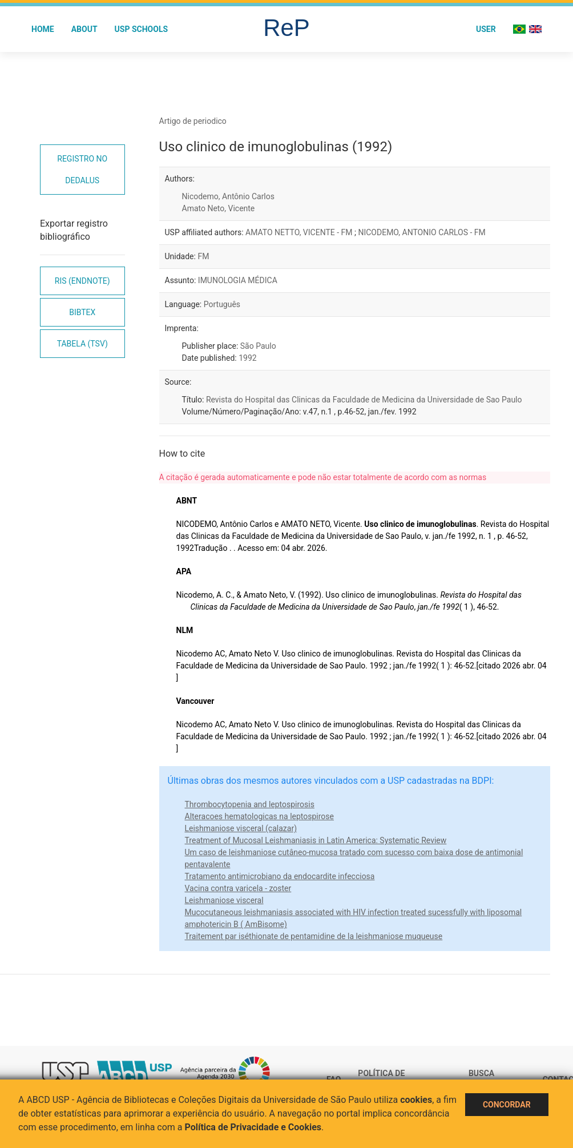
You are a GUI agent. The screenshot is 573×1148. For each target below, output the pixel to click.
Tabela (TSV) (82, 343)
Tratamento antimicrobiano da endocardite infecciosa (280, 876)
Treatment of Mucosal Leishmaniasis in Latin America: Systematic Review (316, 840)
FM (203, 256)
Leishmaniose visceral (224, 900)
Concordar (507, 1104)
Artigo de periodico (193, 121)
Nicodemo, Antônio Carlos (228, 196)
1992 (247, 357)
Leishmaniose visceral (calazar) (241, 828)
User (486, 29)
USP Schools (141, 29)
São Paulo (258, 346)
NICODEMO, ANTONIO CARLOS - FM (421, 232)
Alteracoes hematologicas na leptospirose (259, 816)
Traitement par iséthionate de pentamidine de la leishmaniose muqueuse (314, 936)
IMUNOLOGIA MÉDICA (237, 280)
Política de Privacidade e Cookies (253, 1127)
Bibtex (82, 312)
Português (222, 304)
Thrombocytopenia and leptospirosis (249, 804)
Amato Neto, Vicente (218, 208)
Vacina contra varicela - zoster (238, 888)
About (84, 29)
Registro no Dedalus (82, 169)
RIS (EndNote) (82, 280)
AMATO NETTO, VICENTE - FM (299, 232)
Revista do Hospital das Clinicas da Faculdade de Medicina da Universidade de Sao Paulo (364, 399)
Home (42, 29)
